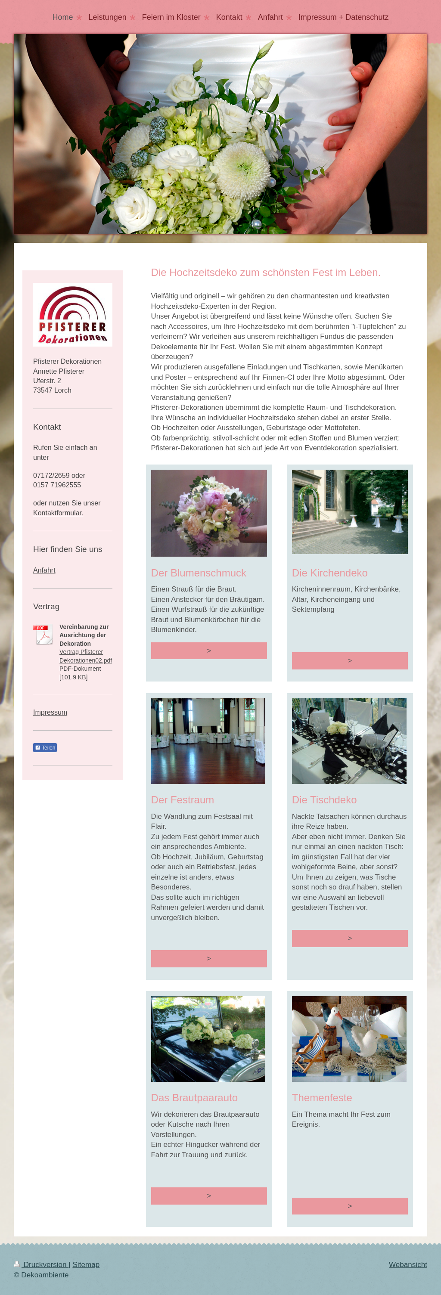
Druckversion (41, 1265)
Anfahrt (44, 570)
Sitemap (85, 1265)
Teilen (45, 748)
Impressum (50, 712)
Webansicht (408, 1265)
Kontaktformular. (58, 513)
